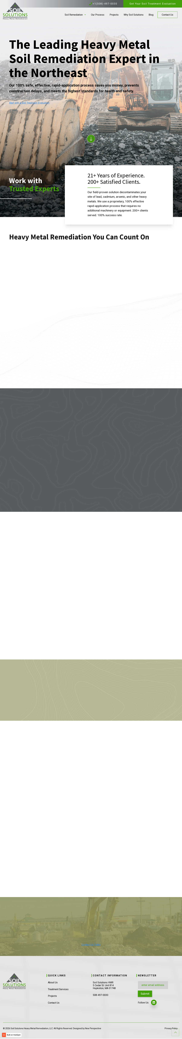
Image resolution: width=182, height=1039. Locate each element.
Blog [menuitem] (151, 14)
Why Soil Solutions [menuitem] (133, 14)
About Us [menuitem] (53, 982)
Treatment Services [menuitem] (58, 989)
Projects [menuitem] (114, 14)
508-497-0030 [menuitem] (100, 995)
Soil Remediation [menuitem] (74, 14)
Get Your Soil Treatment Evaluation (153, 3)
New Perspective (93, 1028)
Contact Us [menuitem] (167, 14)
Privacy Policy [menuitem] (170, 1028)
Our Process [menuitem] (97, 14)
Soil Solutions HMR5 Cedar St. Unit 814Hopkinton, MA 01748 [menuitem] (104, 985)
